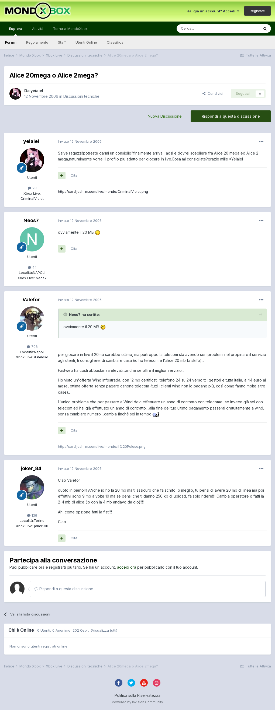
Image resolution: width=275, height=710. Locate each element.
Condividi (212, 93)
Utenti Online (86, 42)
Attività (37, 28)
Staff (62, 42)
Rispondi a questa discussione (231, 116)
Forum (10, 42)
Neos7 (31, 220)
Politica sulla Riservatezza (137, 695)
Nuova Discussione (165, 116)
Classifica (115, 42)
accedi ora (126, 567)
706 (32, 346)
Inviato (80, 141)
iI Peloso (40, 357)
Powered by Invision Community (137, 702)
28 (32, 188)
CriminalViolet (32, 198)
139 (32, 515)
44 (32, 267)
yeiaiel (36, 90)
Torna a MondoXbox (70, 28)
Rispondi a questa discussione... (65, 588)
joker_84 (31, 468)
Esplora (15, 31)
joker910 (40, 526)
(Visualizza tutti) (104, 630)
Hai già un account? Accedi (213, 11)
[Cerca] (202, 28)
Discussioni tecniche (81, 96)
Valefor (31, 299)
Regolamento (37, 42)
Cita (74, 175)
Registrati (257, 11)
